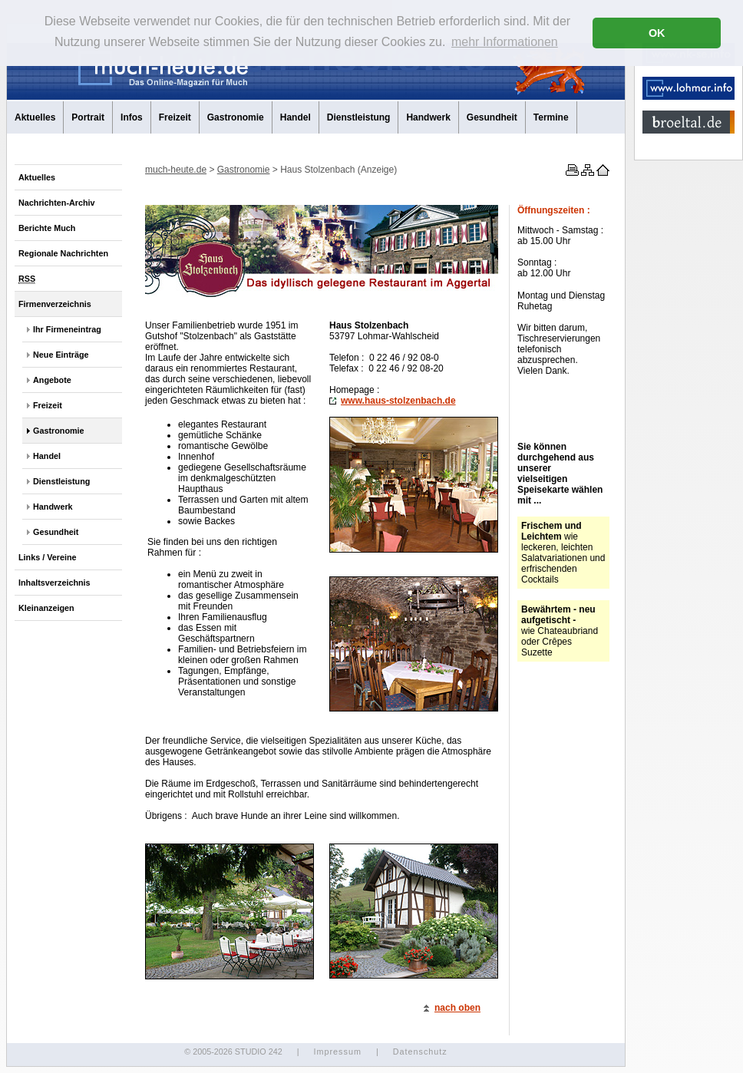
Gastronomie (235, 117)
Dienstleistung (359, 117)
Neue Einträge (61, 354)
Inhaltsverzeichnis (54, 582)
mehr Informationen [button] (504, 41)
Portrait (87, 117)
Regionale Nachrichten (63, 253)
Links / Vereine (47, 557)
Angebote (52, 380)
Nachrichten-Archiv (56, 202)
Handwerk (428, 117)
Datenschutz (420, 1051)
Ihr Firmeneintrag (67, 329)
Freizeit (175, 117)
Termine (551, 117)
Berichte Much (46, 228)
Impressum (337, 1051)
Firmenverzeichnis (54, 304)
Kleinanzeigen (46, 607)
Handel (295, 117)
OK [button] (657, 33)
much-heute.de (175, 169)
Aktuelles (35, 117)
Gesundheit (492, 117)
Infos (132, 117)
